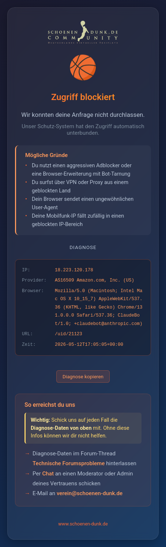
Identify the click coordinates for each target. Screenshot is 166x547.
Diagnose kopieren (83, 376)
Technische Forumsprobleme (69, 463)
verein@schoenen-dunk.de (89, 493)
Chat (48, 473)
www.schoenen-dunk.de (83, 524)
